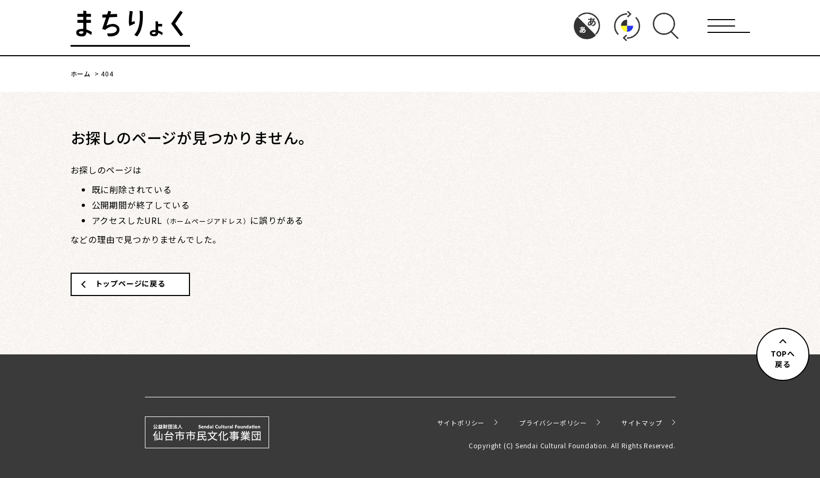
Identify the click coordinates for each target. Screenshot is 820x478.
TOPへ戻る (783, 358)
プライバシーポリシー (553, 422)
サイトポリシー (461, 422)
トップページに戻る (130, 283)
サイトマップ (642, 422)
